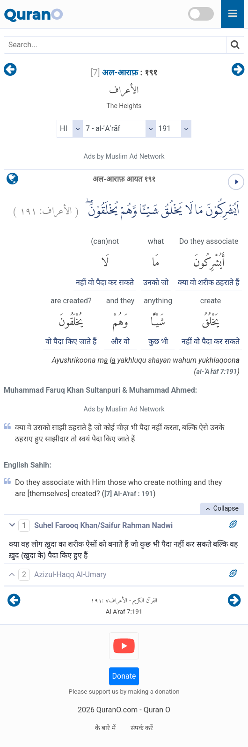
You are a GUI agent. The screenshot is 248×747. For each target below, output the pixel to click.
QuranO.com (117, 709)
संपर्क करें (142, 728)
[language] (12, 181)
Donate (124, 676)
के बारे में (105, 728)
